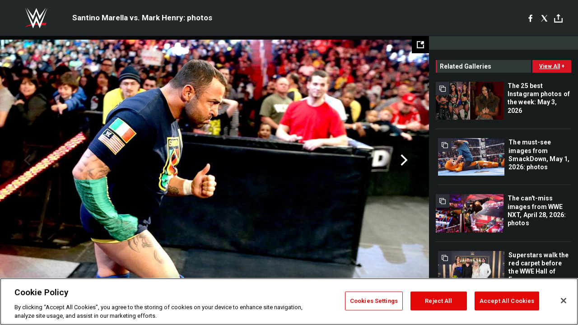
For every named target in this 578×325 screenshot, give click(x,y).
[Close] (563, 301)
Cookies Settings (374, 300)
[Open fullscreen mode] (420, 44)
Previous (26, 160)
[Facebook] (530, 18)
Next (403, 160)
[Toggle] (558, 18)
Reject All (438, 300)
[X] (544, 18)
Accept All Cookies (507, 300)
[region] (289, 301)
